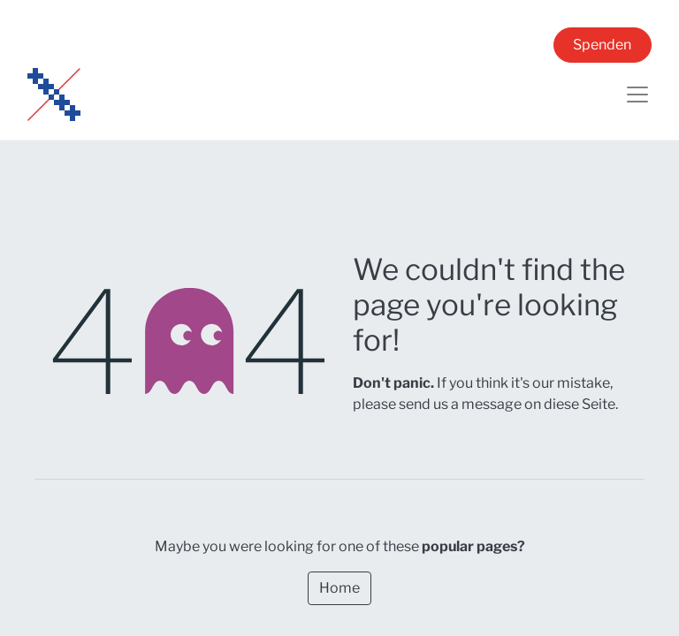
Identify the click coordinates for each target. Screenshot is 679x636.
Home (339, 587)
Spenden (602, 44)
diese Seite (579, 404)
